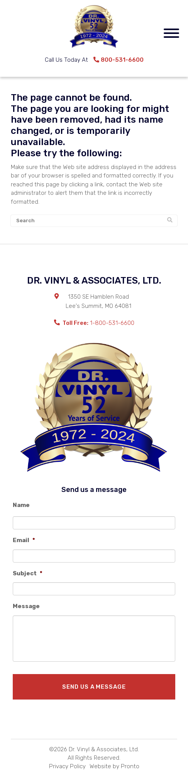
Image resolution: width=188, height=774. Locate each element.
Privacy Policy (67, 766)
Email (24, 540)
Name (21, 505)
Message (26, 606)
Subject (27, 573)
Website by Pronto (114, 766)
